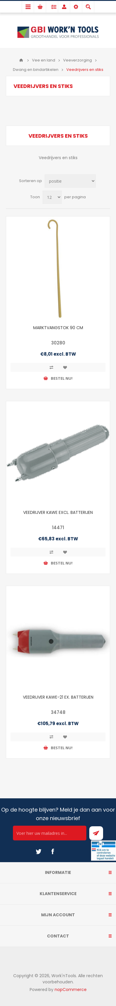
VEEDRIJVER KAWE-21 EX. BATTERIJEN (58, 697)
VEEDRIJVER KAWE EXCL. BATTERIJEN (58, 512)
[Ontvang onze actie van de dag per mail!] (49, 833)
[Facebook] (52, 851)
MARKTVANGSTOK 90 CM (58, 328)
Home (21, 60)
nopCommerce (71, 989)
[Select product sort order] (70, 181)
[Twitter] (38, 851)
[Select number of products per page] (52, 197)
